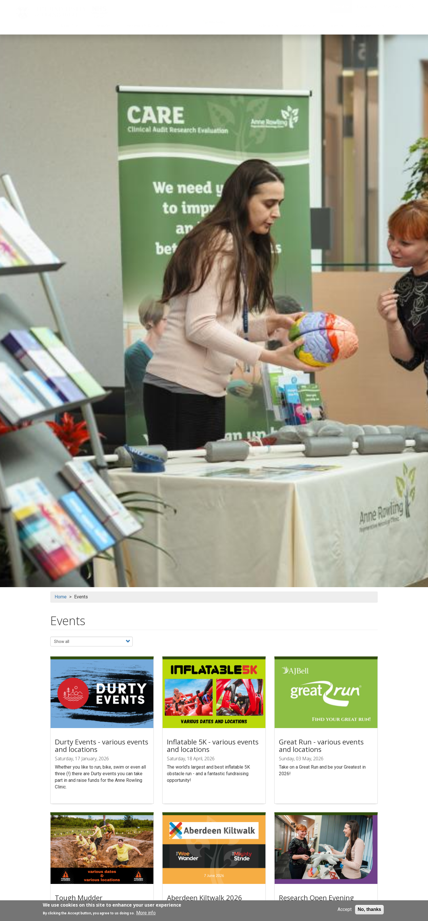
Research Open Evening (316, 897)
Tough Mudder (79, 897)
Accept (345, 909)
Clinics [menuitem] (268, 27)
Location (366, 6)
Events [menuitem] (335, 25)
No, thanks (369, 909)
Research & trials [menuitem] (145, 27)
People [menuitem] (102, 25)
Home (61, 597)
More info (146, 913)
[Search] (411, 6)
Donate (341, 6)
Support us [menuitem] (370, 27)
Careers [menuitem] (303, 27)
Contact (392, 6)
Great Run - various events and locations (321, 745)
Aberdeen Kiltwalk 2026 (204, 897)
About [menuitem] (67, 27)
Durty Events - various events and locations (101, 745)
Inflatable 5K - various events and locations (213, 745)
